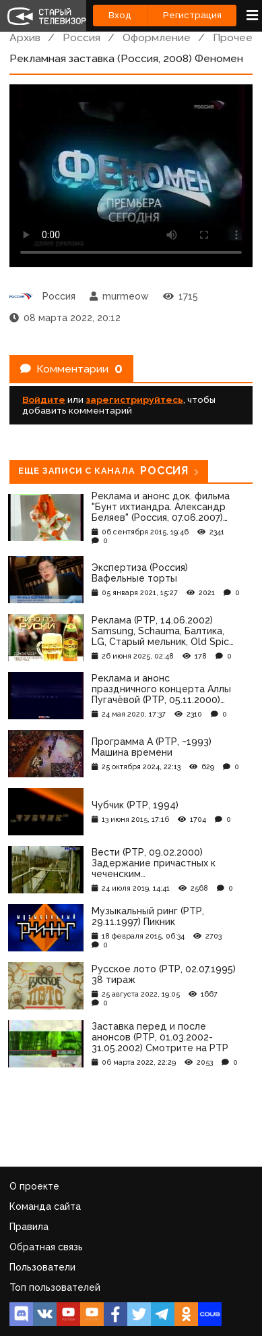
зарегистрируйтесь (134, 399)
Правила (28, 1226)
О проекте (34, 1186)
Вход (119, 15)
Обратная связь (46, 1247)
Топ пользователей (54, 1287)
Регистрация (192, 15)
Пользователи (42, 1267)
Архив (24, 37)
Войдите (43, 399)
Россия (81, 37)
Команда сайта (45, 1206)
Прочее (233, 37)
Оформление (157, 37)
